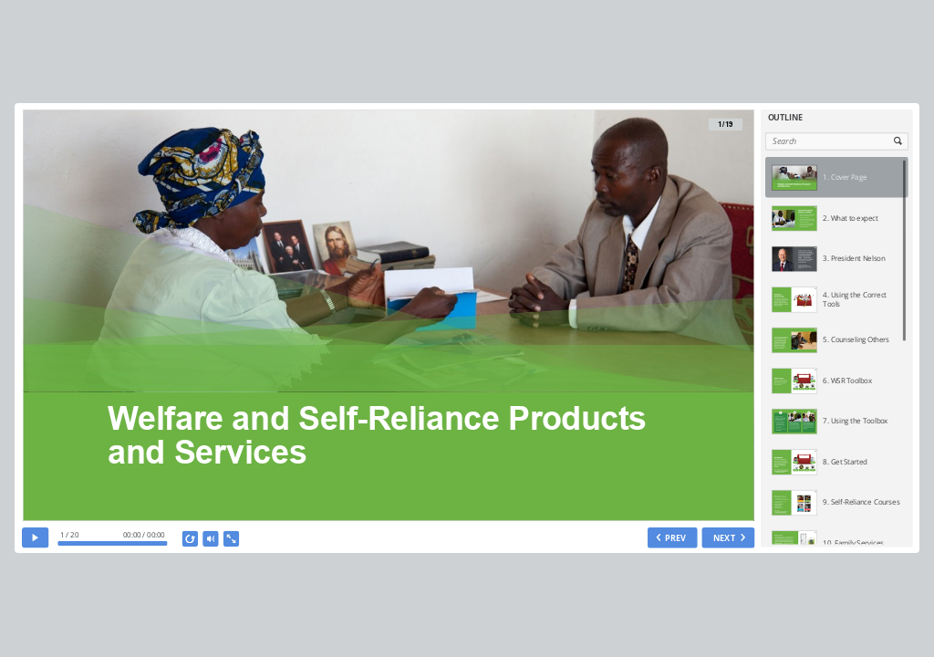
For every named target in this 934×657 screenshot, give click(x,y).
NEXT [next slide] (723, 537)
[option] (836, 177)
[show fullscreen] (231, 539)
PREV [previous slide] (675, 537)
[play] (35, 537)
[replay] (190, 539)
